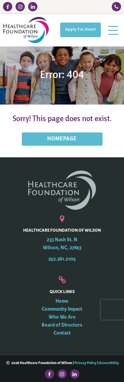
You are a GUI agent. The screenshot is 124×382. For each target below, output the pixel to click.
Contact (62, 333)
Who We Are (62, 317)
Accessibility (109, 362)
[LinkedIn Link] (32, 6)
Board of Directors (62, 325)
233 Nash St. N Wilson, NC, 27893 (62, 244)
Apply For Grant (80, 30)
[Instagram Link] (20, 6)
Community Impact (62, 309)
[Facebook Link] (7, 6)
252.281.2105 (62, 259)
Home (62, 301)
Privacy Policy (85, 362)
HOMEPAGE (62, 139)
